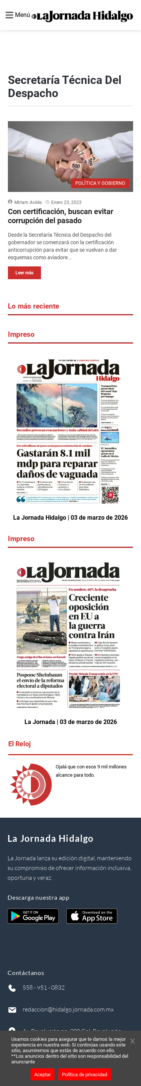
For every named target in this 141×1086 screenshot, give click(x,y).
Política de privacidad (84, 1074)
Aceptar (42, 1074)
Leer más (24, 272)
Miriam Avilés (28, 202)
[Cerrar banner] (132, 1041)
